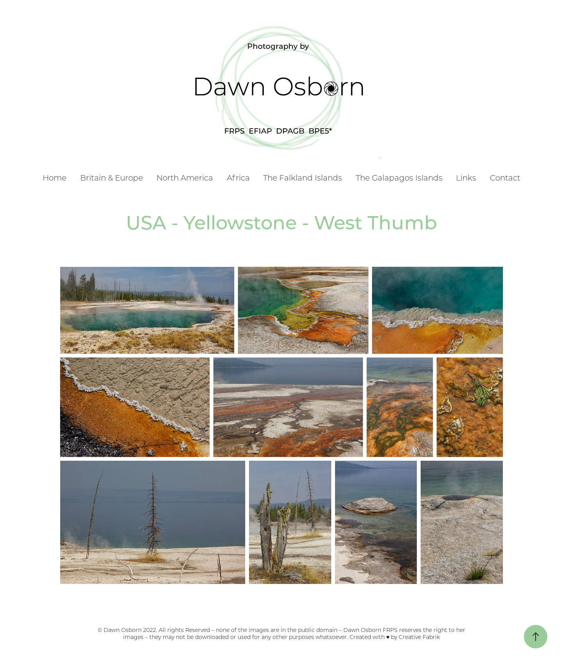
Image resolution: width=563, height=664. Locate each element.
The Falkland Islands (302, 177)
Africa (238, 177)
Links (466, 177)
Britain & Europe (111, 177)
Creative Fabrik (419, 637)
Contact (505, 177)
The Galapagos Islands (399, 177)
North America (184, 177)
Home (54, 177)
